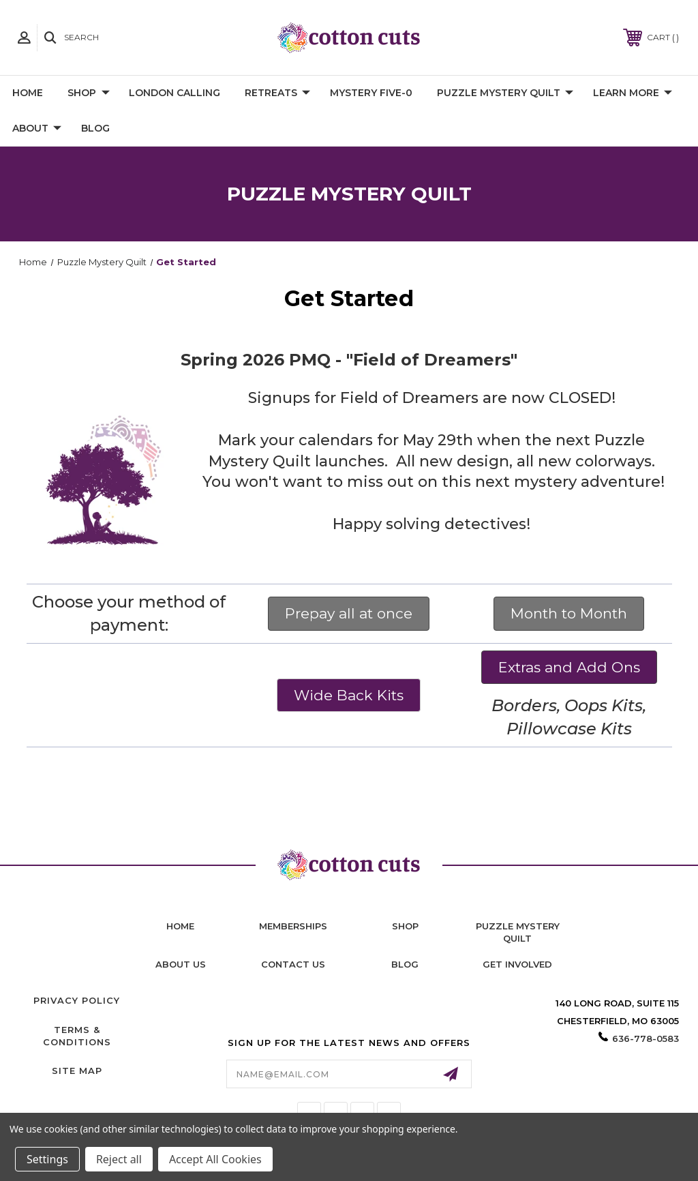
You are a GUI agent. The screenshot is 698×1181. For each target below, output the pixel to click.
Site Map (77, 1070)
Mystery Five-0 (371, 93)
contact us (293, 964)
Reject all (119, 1159)
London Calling (174, 93)
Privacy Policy (76, 1000)
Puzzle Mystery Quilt (505, 93)
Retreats (277, 93)
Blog (95, 128)
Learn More (632, 93)
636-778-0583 (645, 1038)
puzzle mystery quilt (518, 932)
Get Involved (517, 964)
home (180, 926)
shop (405, 926)
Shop (88, 93)
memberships (293, 926)
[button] (348, 614)
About (36, 129)
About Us (180, 964)
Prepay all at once (348, 613)
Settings (47, 1159)
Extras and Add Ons (569, 667)
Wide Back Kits (349, 695)
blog (405, 964)
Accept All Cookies (215, 1159)
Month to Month (569, 613)
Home (27, 93)
